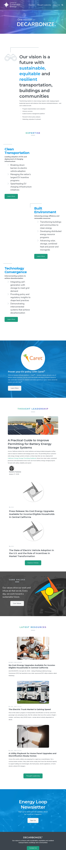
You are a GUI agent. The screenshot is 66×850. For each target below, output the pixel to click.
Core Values (17, 603)
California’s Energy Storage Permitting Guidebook (22, 458)
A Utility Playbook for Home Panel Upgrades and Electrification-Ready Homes (32, 754)
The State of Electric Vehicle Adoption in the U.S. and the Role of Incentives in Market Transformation (31, 553)
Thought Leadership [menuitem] (44, 5)
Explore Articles (33, 563)
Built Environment (45, 210)
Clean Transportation (17, 151)
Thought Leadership (33, 776)
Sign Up (33, 820)
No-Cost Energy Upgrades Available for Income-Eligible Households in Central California (32, 666)
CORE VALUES (17, 580)
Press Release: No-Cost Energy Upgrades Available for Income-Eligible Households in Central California (32, 514)
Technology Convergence (16, 270)
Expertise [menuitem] (32, 5)
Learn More (11, 319)
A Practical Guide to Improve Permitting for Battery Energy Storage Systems (29, 444)
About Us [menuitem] (56, 5)
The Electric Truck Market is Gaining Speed (30, 709)
